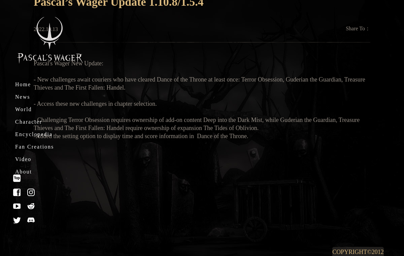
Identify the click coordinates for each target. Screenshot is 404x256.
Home (23, 84)
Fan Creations (34, 147)
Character (28, 122)
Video (23, 159)
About (23, 171)
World (23, 109)
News (22, 97)
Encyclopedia (34, 134)
